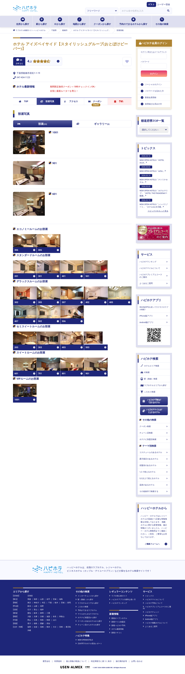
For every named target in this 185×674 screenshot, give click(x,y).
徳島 (35, 623)
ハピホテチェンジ (151, 612)
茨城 (62, 603)
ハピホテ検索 (149, 358)
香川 (29, 623)
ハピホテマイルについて (153, 268)
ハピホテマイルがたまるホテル (152, 411)
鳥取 (42, 620)
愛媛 (42, 623)
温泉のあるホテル (153, 485)
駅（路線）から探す (84, 599)
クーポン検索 (153, 426)
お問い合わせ (137, 661)
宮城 (54, 599)
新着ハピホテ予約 (117, 625)
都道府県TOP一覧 (152, 120)
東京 (29, 603)
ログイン (154, 74)
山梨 (35, 606)
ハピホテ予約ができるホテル (151, 401)
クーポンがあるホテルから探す (89, 621)
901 (54, 163)
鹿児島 (68, 627)
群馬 (69, 603)
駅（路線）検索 (149, 379)
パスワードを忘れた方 (154, 91)
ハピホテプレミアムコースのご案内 (153, 275)
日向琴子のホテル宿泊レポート (89, 644)
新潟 (29, 606)
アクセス (71, 101)
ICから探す (59, 21)
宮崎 (61, 627)
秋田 (35, 599)
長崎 (42, 627)
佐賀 (35, 627)
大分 (54, 627)
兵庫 (35, 616)
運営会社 (46, 661)
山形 (42, 599)
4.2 (29, 61)
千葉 (50, 603)
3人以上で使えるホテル (153, 478)
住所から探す (22, 21)
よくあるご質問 (153, 283)
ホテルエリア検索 (150, 366)
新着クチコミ (115, 633)
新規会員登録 (150, 97)
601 (54, 193)
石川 (29, 610)
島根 (48, 620)
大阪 (29, 616)
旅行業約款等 (121, 661)
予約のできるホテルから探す (133, 21)
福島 (61, 599)
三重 (48, 613)
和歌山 (61, 616)
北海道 (30, 596)
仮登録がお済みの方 (153, 104)
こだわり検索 (148, 392)
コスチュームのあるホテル (153, 452)
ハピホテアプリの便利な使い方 (122, 599)
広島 (35, 620)
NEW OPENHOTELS (84, 640)
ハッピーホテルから (154, 508)
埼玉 (43, 603)
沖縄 (29, 630)
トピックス (148, 148)
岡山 (29, 620)
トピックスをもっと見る (158, 211)
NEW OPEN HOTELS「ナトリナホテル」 (154, 178)
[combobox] (142, 11)
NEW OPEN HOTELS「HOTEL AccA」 (152, 159)
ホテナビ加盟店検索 (153, 439)
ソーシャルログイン (153, 84)
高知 (48, 623)
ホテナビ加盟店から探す (86, 618)
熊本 (48, 627)
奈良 (54, 616)
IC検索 (145, 372)
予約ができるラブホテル (86, 610)
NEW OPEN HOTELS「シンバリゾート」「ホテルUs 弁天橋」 (154, 203)
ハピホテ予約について (152, 603)
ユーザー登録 (163, 4)
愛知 (29, 613)
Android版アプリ (153, 322)
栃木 (56, 603)
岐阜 (35, 613)
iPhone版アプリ (153, 316)
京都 (42, 616)
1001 (55, 132)
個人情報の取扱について (76, 661)
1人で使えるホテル (153, 472)
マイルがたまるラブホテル (87, 614)
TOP (23, 101)
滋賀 (48, 616)
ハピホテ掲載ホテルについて (155, 623)
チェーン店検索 (153, 433)
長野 (42, 606)
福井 (42, 610)
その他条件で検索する (153, 491)
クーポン (95, 101)
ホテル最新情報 (116, 629)
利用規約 (58, 661)
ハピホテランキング (153, 262)
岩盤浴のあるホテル (153, 465)
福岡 (29, 627)
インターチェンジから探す (87, 596)
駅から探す (41, 21)
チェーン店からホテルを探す (88, 625)
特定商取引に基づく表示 (101, 661)
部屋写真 (47, 101)
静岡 (42, 613)
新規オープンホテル (118, 618)
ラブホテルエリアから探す (154, 385)
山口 (54, 620)
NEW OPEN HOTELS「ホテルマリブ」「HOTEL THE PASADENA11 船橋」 (154, 191)
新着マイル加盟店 (117, 622)
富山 (35, 610)
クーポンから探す (102, 21)
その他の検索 (161, 21)
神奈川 (36, 603)
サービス (146, 254)
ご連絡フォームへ (152, 544)
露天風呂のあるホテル (153, 459)
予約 (118, 101)
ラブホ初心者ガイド (118, 596)
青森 (29, 599)
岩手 (48, 599)
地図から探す (79, 21)
